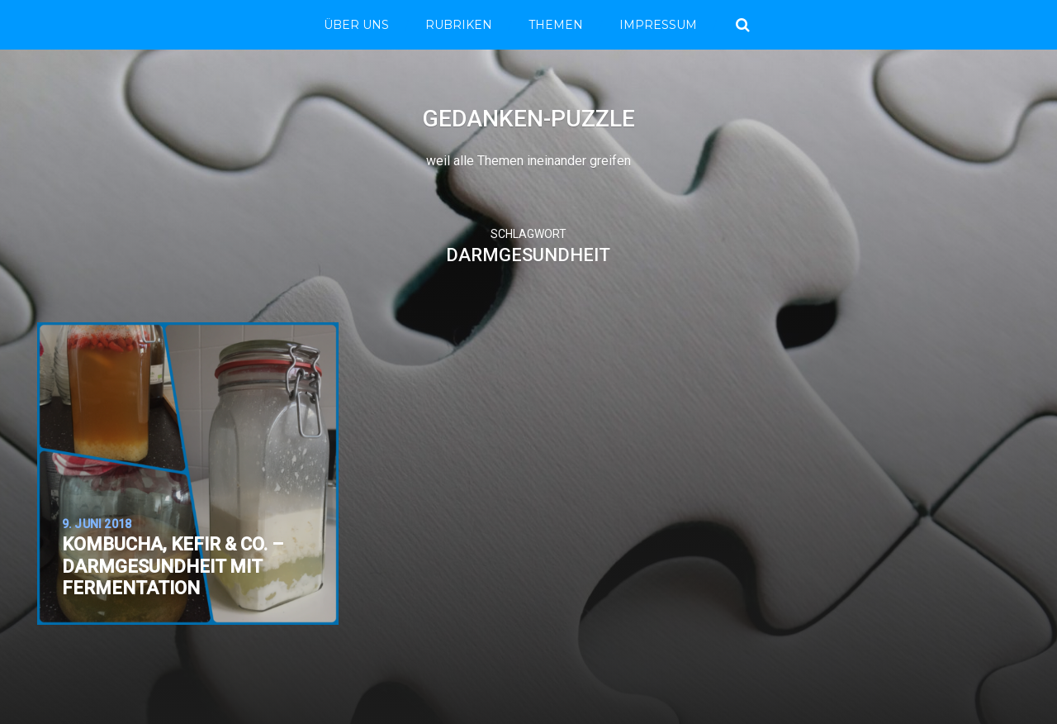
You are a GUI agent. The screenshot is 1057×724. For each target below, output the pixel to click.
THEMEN (555, 24)
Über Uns (356, 24)
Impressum (658, 24)
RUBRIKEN (458, 24)
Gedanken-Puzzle (529, 118)
